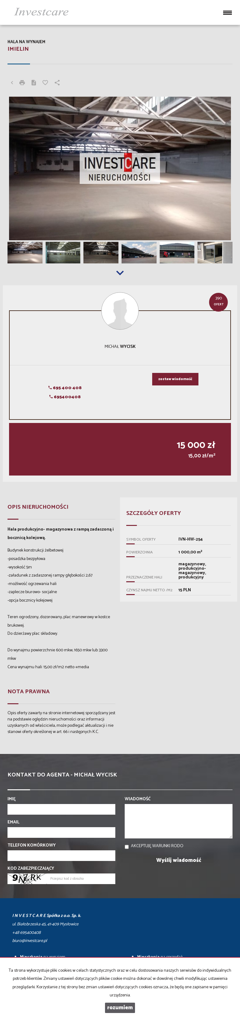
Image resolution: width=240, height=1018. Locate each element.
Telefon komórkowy (32, 845)
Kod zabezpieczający (31, 869)
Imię (12, 799)
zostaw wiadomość (175, 379)
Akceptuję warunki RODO (157, 846)
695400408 (65, 397)
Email (13, 822)
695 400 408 (65, 388)
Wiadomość (138, 799)
